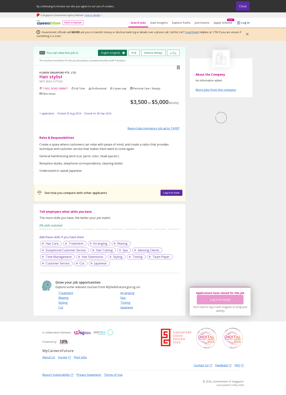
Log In (245, 22)
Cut (82, 263)
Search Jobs (138, 22)
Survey (64, 357)
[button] (246, 34)
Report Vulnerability (58, 374)
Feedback (223, 365)
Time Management (59, 257)
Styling (117, 257)
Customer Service (57, 263)
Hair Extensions (92, 257)
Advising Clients (148, 250)
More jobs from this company (216, 89)
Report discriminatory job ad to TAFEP (153, 128)
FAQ (239, 365)
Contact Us (203, 365)
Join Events (202, 22)
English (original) (110, 52)
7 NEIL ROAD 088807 (55, 88)
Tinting (137, 257)
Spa (125, 250)
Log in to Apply (220, 300)
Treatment (76, 243)
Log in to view (171, 192)
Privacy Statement (88, 374)
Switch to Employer (73, 22)
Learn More (205, 145)
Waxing (122, 243)
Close (243, 6)
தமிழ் (173, 52)
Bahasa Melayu (153, 52)
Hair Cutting (104, 250)
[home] (48, 22)
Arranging (100, 243)
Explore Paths (181, 22)
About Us (48, 357)
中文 (134, 52)
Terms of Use (113, 374)
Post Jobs (80, 357)
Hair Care (52, 243)
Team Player (161, 257)
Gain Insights (159, 22)
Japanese (100, 263)
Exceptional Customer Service (66, 250)
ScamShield (192, 32)
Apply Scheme (224, 22)
